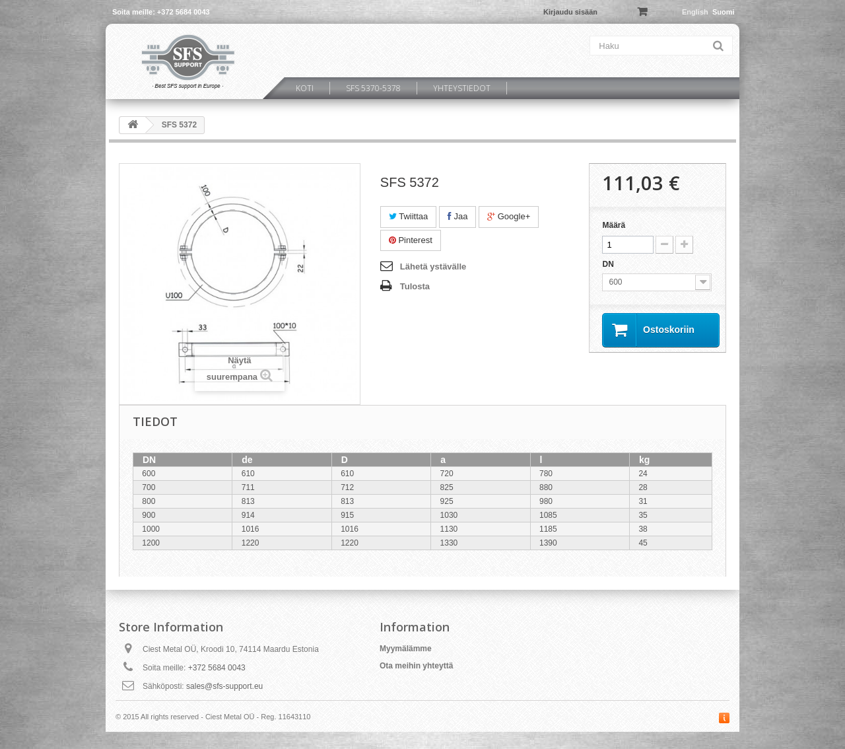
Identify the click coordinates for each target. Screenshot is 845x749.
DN (609, 264)
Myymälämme (406, 648)
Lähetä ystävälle (433, 266)
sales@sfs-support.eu (224, 686)
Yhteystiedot (461, 88)
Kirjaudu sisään (570, 12)
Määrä (613, 225)
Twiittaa (408, 216)
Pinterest (410, 240)
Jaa (458, 216)
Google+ (508, 216)
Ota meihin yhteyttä (416, 665)
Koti (305, 88)
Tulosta (415, 286)
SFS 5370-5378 (373, 88)
